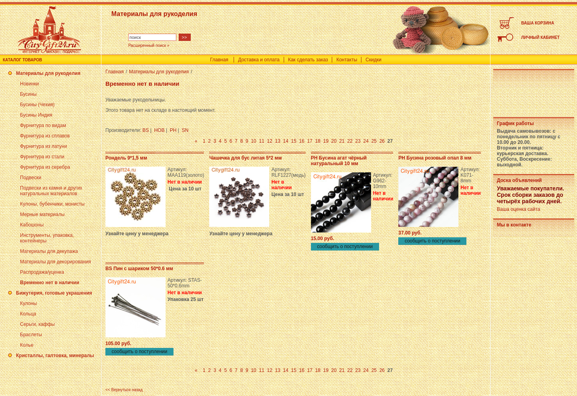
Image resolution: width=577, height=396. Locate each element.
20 (333, 141)
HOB (159, 130)
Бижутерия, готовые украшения (54, 293)
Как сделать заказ (308, 60)
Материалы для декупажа (49, 251)
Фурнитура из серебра (45, 167)
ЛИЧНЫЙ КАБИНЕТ (540, 37)
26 (382, 141)
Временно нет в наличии (49, 282)
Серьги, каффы (37, 324)
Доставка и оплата (259, 60)
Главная (219, 60)
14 (285, 141)
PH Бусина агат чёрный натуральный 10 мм (339, 160)
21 (342, 141)
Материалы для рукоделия (48, 73)
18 (317, 141)
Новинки (29, 84)
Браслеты (31, 334)
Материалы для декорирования (55, 262)
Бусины (28, 94)
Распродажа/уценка (42, 272)
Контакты (346, 60)
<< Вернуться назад (124, 390)
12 (269, 141)
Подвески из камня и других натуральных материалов (51, 190)
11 (261, 141)
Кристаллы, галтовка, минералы (55, 355)
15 (293, 141)
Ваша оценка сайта (518, 209)
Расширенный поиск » (148, 45)
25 (374, 141)
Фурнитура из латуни (43, 146)
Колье (26, 345)
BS (146, 130)
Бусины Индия (36, 115)
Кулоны (28, 303)
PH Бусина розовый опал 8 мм (434, 158)
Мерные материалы (42, 214)
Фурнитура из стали (42, 157)
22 (350, 141)
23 (358, 141)
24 (366, 141)
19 (325, 141)
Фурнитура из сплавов (45, 136)
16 (301, 141)
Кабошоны (32, 225)
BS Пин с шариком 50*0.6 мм (139, 268)
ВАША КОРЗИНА (537, 23)
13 (277, 141)
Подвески (30, 177)
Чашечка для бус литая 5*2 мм (245, 158)
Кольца (28, 314)
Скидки (373, 60)
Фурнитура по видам (43, 125)
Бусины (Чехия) (37, 104)
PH (173, 130)
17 (309, 141)
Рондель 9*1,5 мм (126, 158)
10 (253, 141)
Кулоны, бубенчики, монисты (52, 204)
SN (185, 130)
